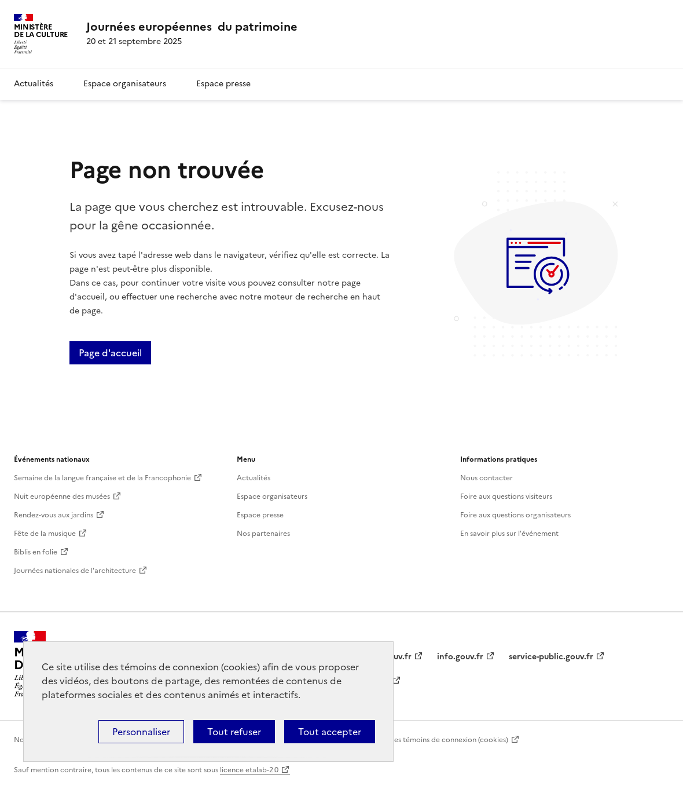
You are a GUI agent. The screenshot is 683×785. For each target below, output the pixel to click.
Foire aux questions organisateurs (515, 515)
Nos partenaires (263, 533)
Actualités (33, 84)
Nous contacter (486, 478)
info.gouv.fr (460, 657)
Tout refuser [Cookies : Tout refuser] (234, 732)
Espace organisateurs (124, 84)
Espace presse (223, 84)
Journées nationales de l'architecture (75, 570)
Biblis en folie (35, 552)
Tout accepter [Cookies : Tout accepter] (329, 732)
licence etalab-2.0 (249, 770)
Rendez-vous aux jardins (53, 515)
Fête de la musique (45, 533)
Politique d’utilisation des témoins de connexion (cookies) (413, 740)
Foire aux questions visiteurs (506, 496)
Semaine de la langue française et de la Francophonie (102, 478)
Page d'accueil (110, 353)
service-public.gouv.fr (551, 657)
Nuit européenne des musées (62, 496)
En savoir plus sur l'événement (509, 533)
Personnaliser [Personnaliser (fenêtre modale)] (141, 732)
